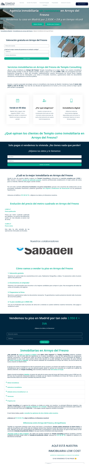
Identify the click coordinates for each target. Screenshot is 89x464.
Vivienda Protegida (44, 2)
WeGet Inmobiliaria (13, 383)
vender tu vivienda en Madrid (27, 354)
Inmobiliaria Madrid (6, 31)
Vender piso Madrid (32, 2)
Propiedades (55, 2)
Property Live (11, 401)
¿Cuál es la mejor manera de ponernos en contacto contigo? (21, 49)
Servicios (22, 2)
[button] (44, 383)
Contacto (45, 5)
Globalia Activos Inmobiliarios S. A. (17, 392)
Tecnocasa (10, 396)
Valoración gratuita (65, 2)
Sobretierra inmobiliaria (14, 387)
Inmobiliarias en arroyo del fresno (23, 31)
